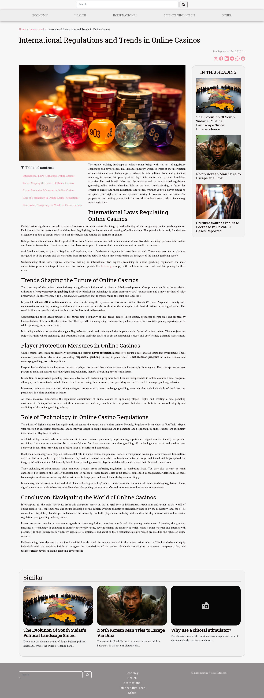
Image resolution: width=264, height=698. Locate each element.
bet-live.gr (107, 266)
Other (227, 15)
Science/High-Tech (179, 15)
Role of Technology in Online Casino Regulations (51, 198)
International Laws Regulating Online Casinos (49, 175)
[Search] (128, 4)
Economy (40, 15)
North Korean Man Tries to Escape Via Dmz (218, 176)
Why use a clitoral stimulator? (201, 630)
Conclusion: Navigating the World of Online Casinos (52, 205)
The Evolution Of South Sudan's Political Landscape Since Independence (215, 123)
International (125, 15)
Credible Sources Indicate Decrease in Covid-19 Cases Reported (217, 227)
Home (22, 29)
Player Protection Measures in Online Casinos (49, 190)
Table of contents (39, 168)
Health (80, 15)
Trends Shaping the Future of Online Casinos (48, 183)
